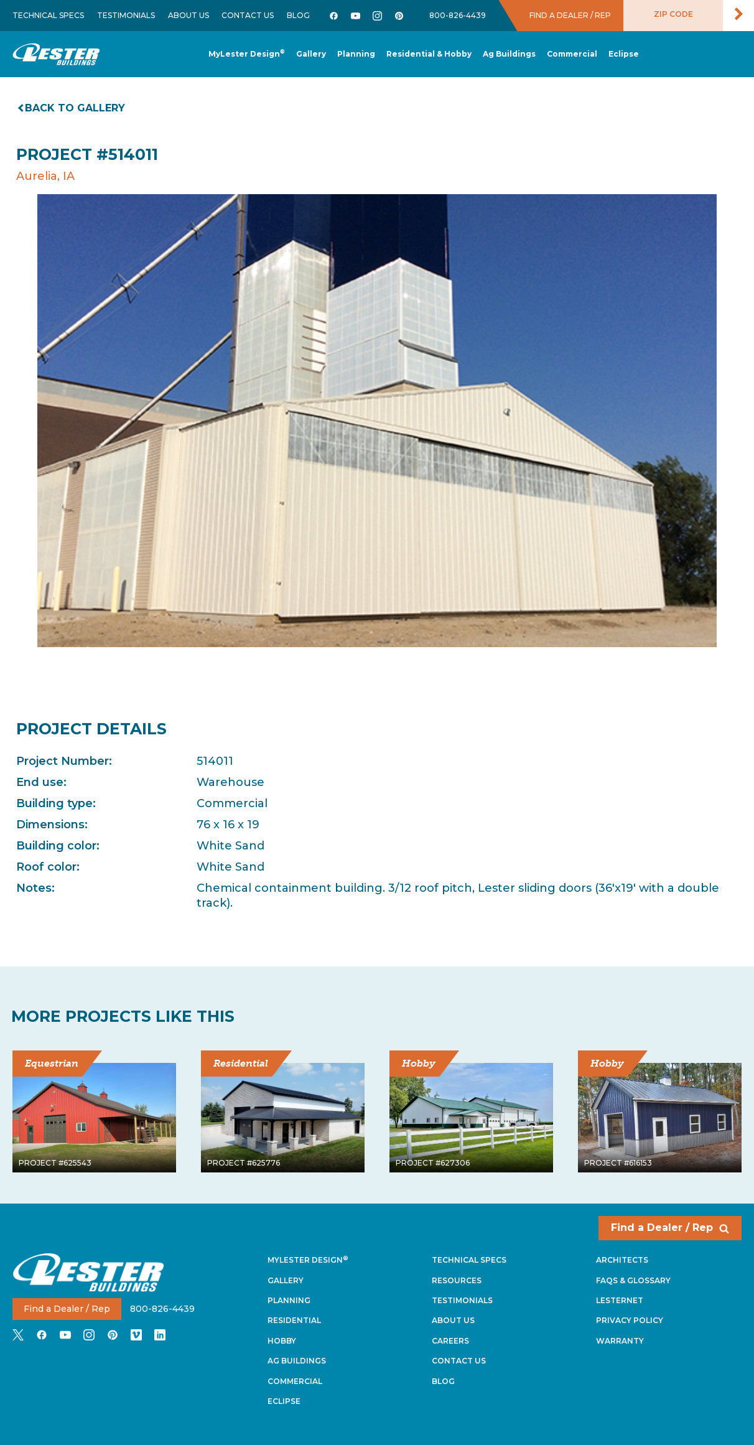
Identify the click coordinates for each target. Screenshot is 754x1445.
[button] (356, 54)
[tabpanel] (377, 420)
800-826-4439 (457, 15)
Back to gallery (72, 108)
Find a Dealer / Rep (670, 1227)
